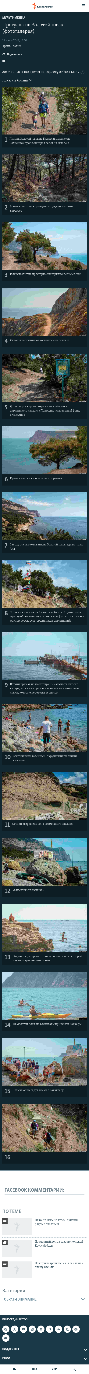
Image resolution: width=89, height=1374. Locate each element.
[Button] (12, 55)
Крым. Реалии (11, 46)
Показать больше (17, 80)
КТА (34, 1369)
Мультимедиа (13, 18)
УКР (54, 1369)
